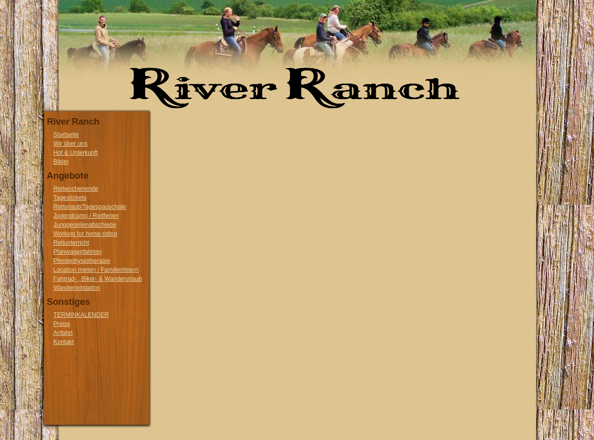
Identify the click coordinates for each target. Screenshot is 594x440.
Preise (62, 323)
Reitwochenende (76, 188)
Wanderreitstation (77, 287)
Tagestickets (70, 197)
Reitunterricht (71, 242)
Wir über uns (71, 143)
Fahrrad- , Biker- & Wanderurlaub (98, 278)
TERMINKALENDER (81, 314)
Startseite (66, 134)
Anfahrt (63, 332)
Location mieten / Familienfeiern (96, 269)
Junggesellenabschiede (85, 224)
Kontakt (64, 341)
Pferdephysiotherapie (82, 260)
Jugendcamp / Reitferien (86, 215)
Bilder (61, 161)
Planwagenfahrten (78, 251)
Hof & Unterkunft (76, 152)
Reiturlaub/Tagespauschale (90, 206)
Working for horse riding (85, 233)
